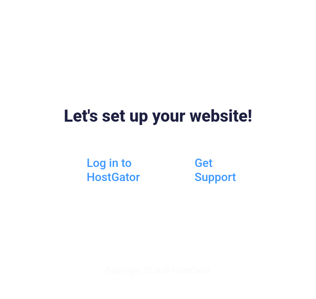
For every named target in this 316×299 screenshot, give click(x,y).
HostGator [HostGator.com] (192, 271)
